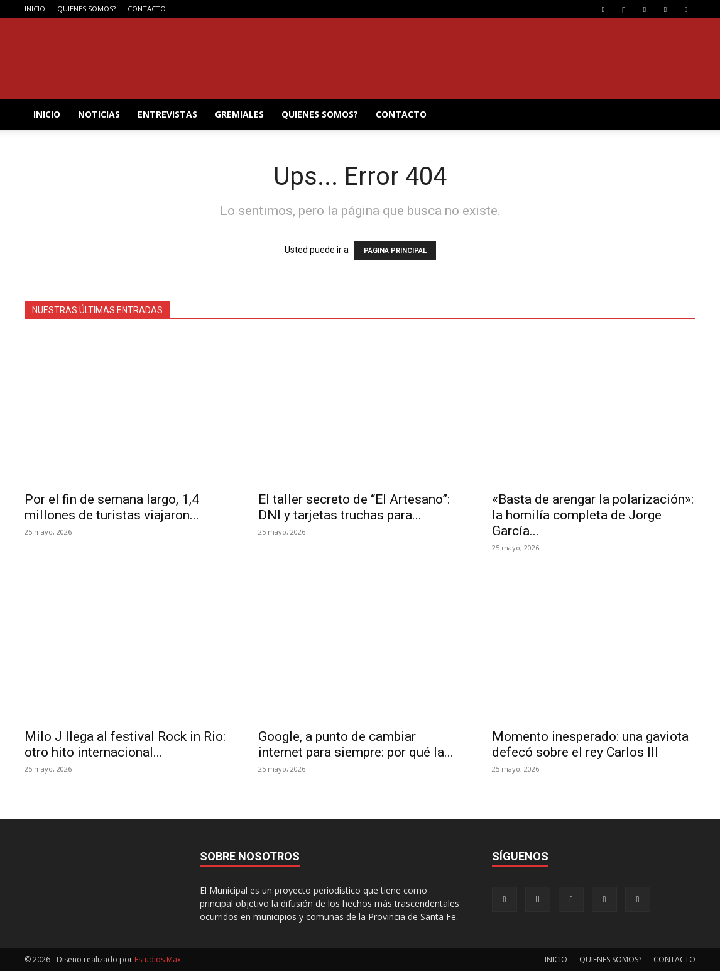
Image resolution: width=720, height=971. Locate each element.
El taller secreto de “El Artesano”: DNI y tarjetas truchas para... (354, 507)
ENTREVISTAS (167, 114)
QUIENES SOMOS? (86, 8)
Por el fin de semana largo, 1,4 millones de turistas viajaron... (112, 507)
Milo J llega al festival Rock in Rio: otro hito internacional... (125, 744)
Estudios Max (157, 959)
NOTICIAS (99, 114)
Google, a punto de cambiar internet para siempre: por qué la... (356, 744)
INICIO (35, 8)
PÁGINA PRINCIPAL (395, 251)
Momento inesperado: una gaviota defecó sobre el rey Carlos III (590, 744)
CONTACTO (147, 8)
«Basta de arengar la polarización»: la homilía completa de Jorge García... (593, 515)
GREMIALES (239, 114)
